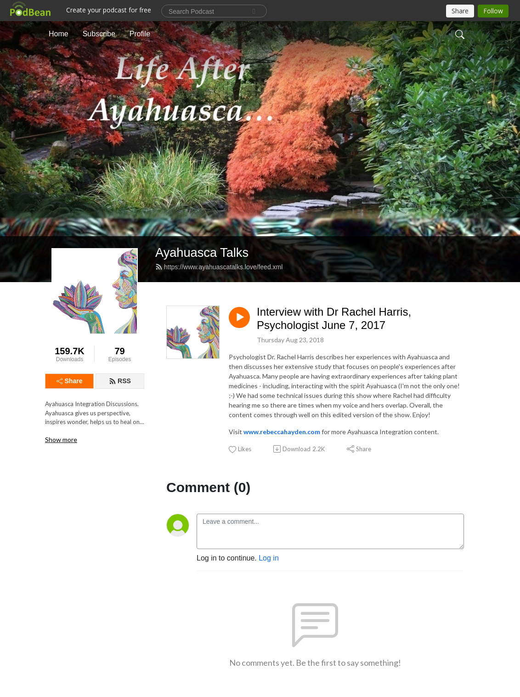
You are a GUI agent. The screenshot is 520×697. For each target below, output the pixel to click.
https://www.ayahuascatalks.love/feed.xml (219, 267)
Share (70, 381)
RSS (120, 381)
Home (58, 34)
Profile (140, 34)
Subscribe (99, 34)
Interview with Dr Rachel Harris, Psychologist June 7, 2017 (334, 318)
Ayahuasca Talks (202, 252)
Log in (269, 558)
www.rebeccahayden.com (281, 432)
